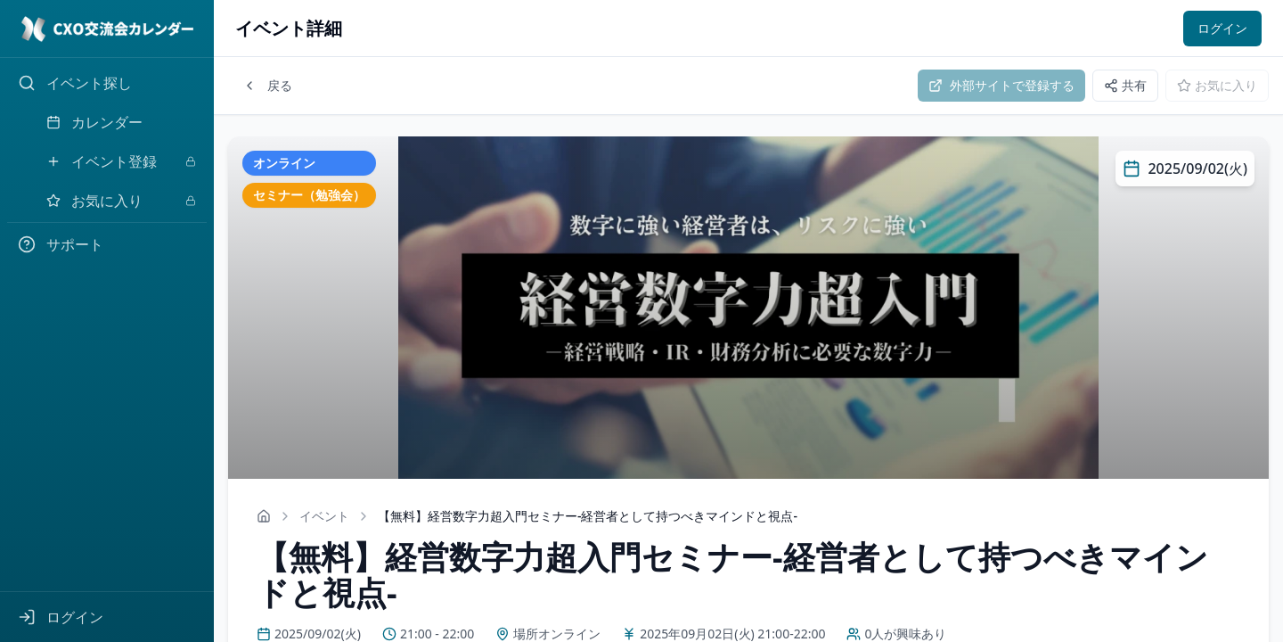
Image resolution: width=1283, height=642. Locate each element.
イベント (324, 515)
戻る (267, 85)
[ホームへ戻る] (264, 516)
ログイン (1222, 28)
